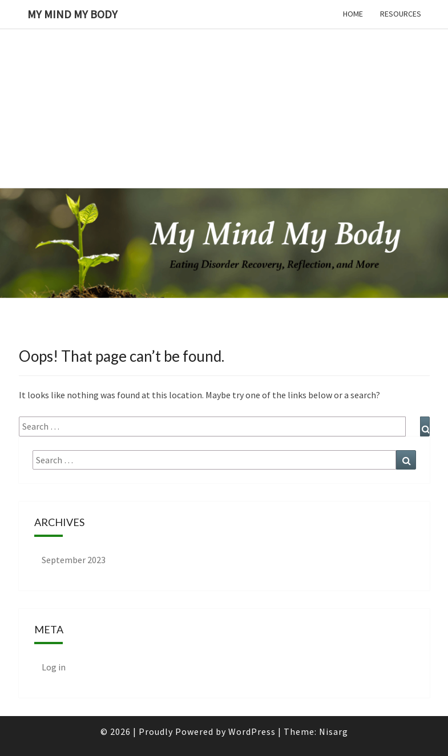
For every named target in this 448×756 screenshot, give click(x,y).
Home (353, 14)
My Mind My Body (72, 14)
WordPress (252, 731)
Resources (400, 14)
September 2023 (74, 559)
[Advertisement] (224, 80)
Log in (54, 667)
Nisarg (333, 731)
